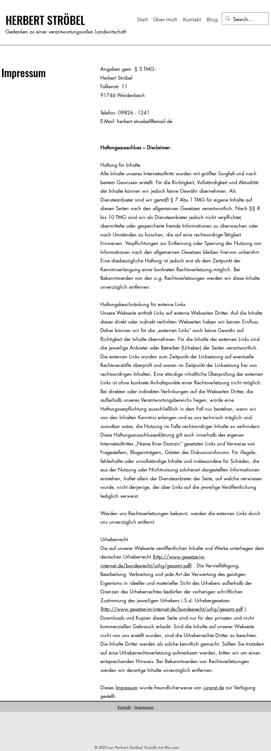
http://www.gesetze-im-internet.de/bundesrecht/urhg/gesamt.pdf (172, 609)
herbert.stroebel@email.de (144, 121)
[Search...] (245, 19)
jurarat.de (213, 687)
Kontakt (124, 707)
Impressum (127, 687)
